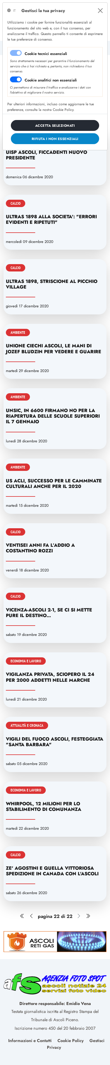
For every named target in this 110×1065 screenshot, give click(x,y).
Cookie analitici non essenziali (51, 80)
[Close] (100, 10)
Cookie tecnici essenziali (46, 53)
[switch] (16, 79)
